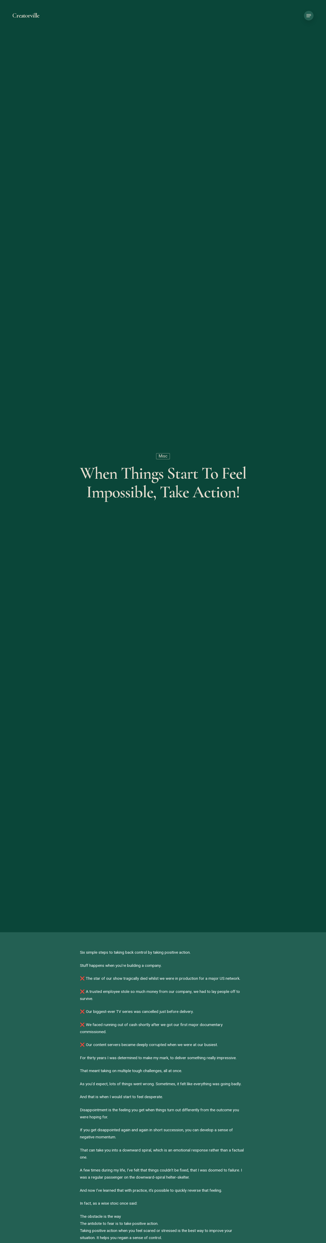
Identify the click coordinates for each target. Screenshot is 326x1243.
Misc (163, 457)
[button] (309, 16)
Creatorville (25, 16)
